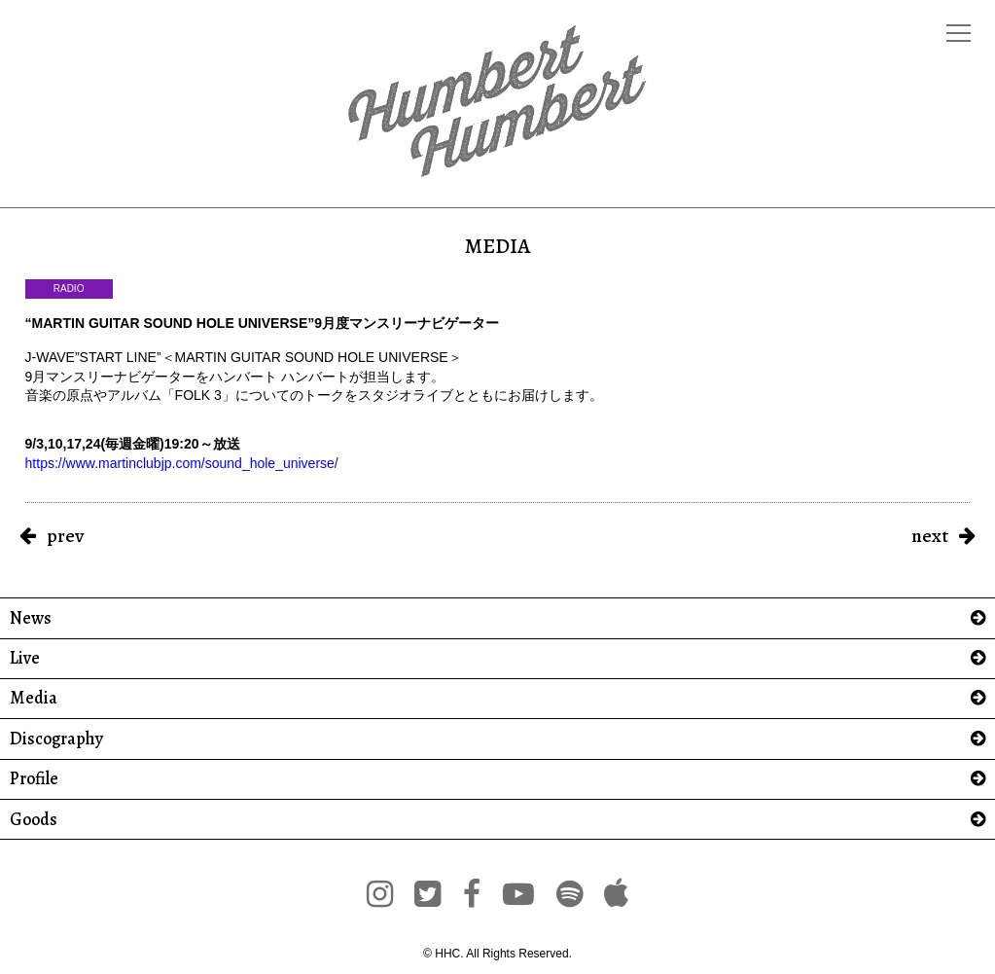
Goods (33, 820)
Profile (34, 779)
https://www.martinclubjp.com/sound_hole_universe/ (181, 463)
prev (65, 536)
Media (33, 698)
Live (25, 658)
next (929, 536)
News (31, 618)
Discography (56, 739)
